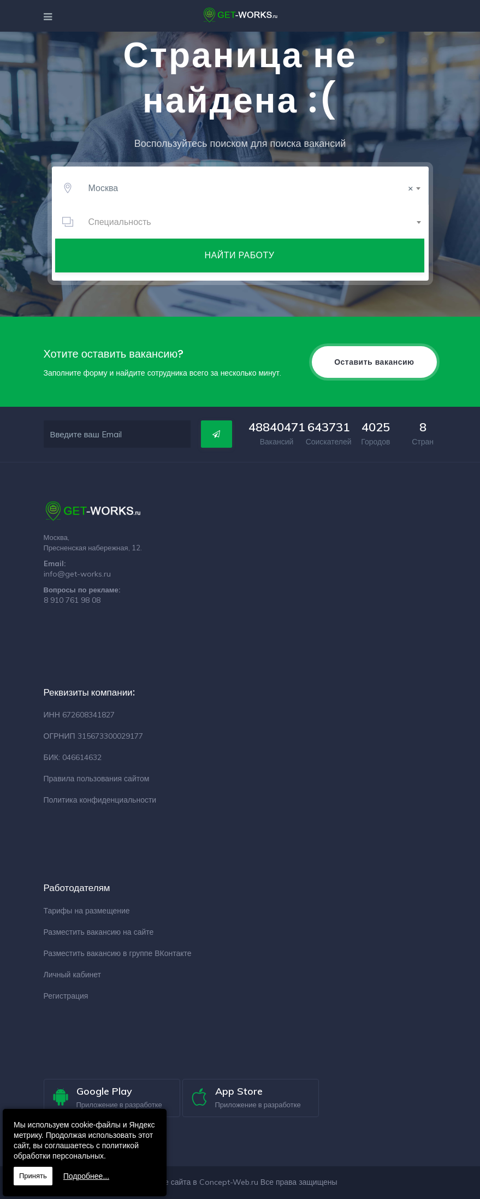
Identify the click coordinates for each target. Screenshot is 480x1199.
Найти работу (240, 255)
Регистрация (66, 996)
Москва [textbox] (250, 188)
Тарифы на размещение (87, 911)
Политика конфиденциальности (100, 800)
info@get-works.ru (77, 574)
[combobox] (252, 188)
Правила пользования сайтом (97, 778)
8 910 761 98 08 (72, 600)
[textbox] (252, 222)
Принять (33, 1176)
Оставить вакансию (374, 362)
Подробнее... (86, 1176)
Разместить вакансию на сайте (99, 932)
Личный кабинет (72, 975)
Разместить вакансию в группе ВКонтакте (118, 953)
